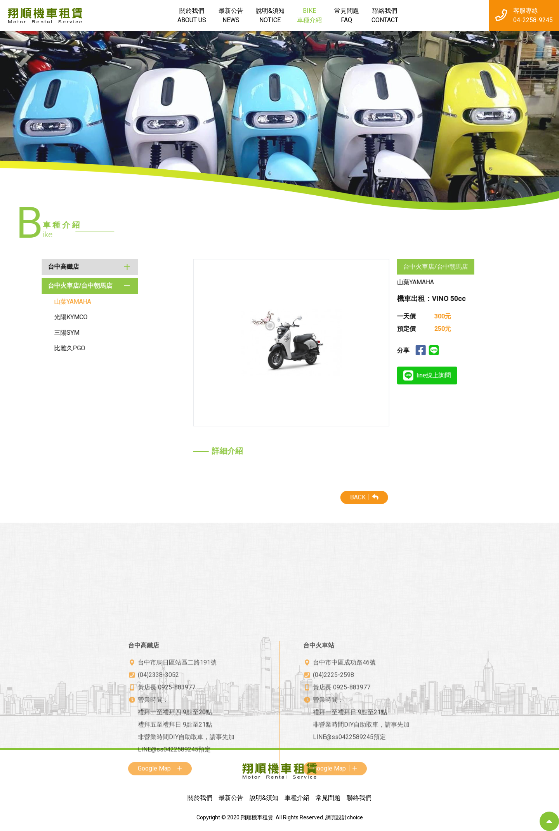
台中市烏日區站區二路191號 (177, 746)
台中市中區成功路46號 (344, 746)
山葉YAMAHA (32, 301)
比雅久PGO (29, 348)
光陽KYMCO (30, 317)
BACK (486, 497)
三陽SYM (26, 332)
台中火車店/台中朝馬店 (39, 285)
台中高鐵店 (22, 266)
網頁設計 (336, 817)
